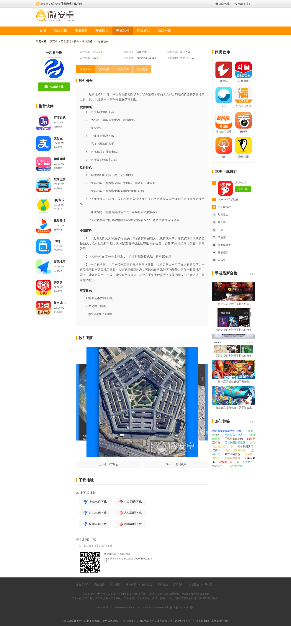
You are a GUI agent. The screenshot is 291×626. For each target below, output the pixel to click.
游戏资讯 (60, 31)
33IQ (57, 241)
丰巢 (220, 229)
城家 (223, 156)
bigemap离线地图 (228, 199)
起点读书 (60, 302)
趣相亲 (216, 458)
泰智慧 (222, 260)
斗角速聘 (243, 81)
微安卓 (54, 41)
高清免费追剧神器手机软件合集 (233, 355)
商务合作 (99, 584)
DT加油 (113, 464)
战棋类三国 (226, 462)
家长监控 (162, 584)
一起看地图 (101, 41)
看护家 (243, 131)
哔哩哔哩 (60, 158)
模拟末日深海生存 (235, 450)
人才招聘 (115, 584)
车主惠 (222, 237)
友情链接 (147, 584)
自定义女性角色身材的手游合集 (233, 407)
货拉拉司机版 (224, 131)
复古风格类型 (233, 454)
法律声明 (131, 584)
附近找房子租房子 (235, 434)
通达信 (224, 81)
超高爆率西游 (233, 458)
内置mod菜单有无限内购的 (228, 430)
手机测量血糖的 (234, 438)
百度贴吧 (60, 117)
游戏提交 (194, 584)
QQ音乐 (59, 200)
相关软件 (123, 69)
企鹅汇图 (243, 156)
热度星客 (223, 214)
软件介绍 (85, 69)
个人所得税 (224, 207)
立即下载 (242, 189)
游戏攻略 (143, 31)
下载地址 (142, 69)
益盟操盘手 (224, 245)
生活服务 (87, 41)
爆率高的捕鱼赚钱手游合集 (233, 381)
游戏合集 (164, 31)
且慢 (223, 106)
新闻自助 (178, 584)
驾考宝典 (60, 179)
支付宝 (58, 138)
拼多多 (58, 282)
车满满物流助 (243, 106)
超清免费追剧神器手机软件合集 (233, 329)
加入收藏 (224, 3)
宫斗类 (248, 454)
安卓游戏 (66, 41)
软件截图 (104, 69)
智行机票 (181, 464)
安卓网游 (102, 31)
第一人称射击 (244, 462)
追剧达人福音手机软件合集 (233, 303)
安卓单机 (81, 31)
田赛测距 (223, 252)
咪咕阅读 (60, 220)
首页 (43, 31)
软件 (76, 41)
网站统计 (210, 584)
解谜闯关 (217, 465)
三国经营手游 (235, 465)
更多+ (252, 273)
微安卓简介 (82, 584)
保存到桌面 (244, 3)
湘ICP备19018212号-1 (182, 607)
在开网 (222, 222)
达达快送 (240, 182)
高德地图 (60, 261)
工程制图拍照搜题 (235, 442)
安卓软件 (123, 31)
